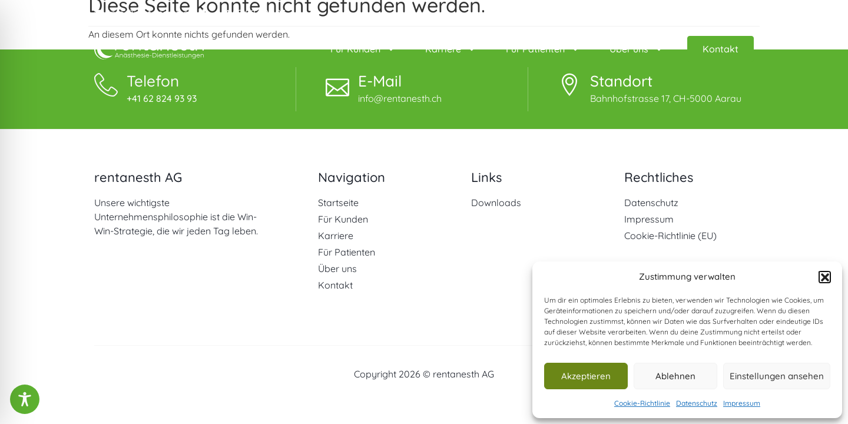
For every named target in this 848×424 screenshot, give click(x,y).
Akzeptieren (586, 376)
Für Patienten (543, 48)
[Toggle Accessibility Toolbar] (25, 399)
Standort (621, 81)
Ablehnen (675, 376)
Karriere (450, 48)
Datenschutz (696, 403)
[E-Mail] (337, 85)
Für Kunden (363, 48)
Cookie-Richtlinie (642, 403)
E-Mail (380, 81)
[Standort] (569, 85)
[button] (824, 277)
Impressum (741, 403)
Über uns (637, 48)
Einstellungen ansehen (777, 376)
